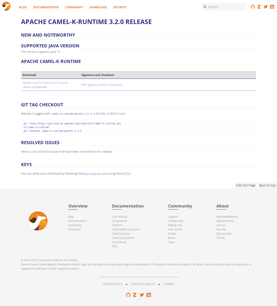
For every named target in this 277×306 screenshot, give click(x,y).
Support (173, 216)
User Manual (119, 216)
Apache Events (225, 221)
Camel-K (117, 225)
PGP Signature (90, 84)
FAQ (114, 246)
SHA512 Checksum (111, 84)
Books (171, 237)
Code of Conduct (143, 284)
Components (119, 221)
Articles (172, 233)
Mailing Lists (175, 225)
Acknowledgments (227, 216)
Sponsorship (223, 233)
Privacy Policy (113, 284)
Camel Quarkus (121, 233)
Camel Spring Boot (123, 237)
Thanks (220, 237)
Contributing (175, 221)
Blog (23, 7)
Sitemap (169, 284)
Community (74, 7)
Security (119, 7)
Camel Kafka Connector (126, 229)
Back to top (267, 185)
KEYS (127, 173)
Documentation (46, 7)
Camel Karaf (119, 242)
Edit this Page (246, 185)
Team (171, 242)
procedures (93, 173)
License (220, 225)
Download (98, 7)
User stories (175, 229)
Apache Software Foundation (60, 260)
